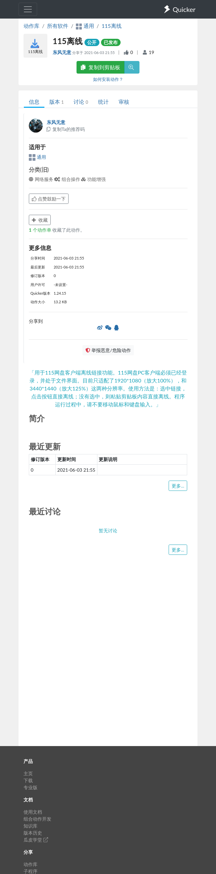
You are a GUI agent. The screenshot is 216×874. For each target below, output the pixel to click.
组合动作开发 (37, 819)
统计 (103, 101)
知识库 (30, 826)
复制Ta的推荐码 (65, 129)
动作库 (31, 26)
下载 (28, 780)
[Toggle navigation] (28, 9)
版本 (56, 101)
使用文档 (33, 812)
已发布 (111, 42)
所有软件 (57, 26)
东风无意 (62, 52)
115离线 (112, 26)
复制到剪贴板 (100, 67)
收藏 (40, 220)
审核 (124, 101)
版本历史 (33, 833)
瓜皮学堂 (36, 840)
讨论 (81, 101)
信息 (34, 101)
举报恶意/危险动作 (108, 350)
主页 (28, 773)
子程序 (30, 871)
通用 (37, 157)
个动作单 (40, 230)
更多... (178, 486)
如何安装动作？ (108, 79)
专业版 (30, 787)
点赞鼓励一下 (49, 199)
